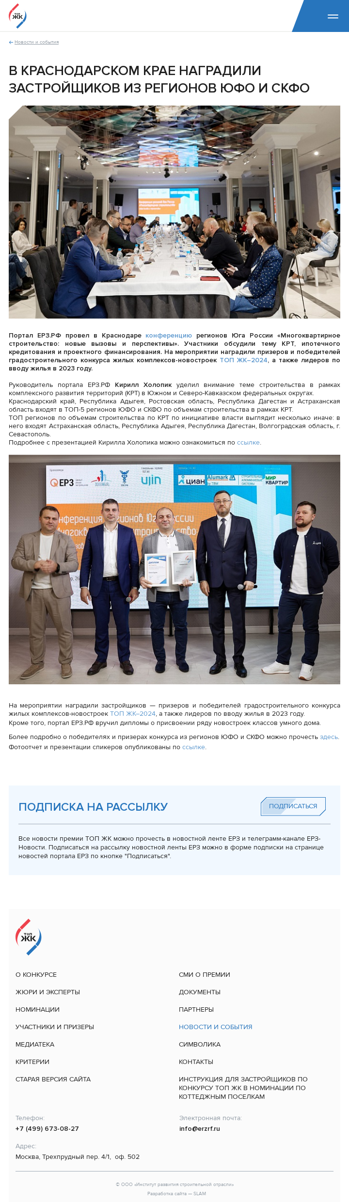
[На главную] (18, 16)
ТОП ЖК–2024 (244, 360)
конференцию (168, 335)
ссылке (248, 442)
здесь (329, 737)
